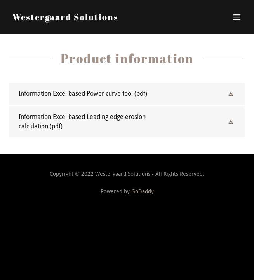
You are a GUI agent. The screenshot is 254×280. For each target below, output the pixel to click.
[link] (65, 18)
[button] (237, 17)
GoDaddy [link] (142, 191)
